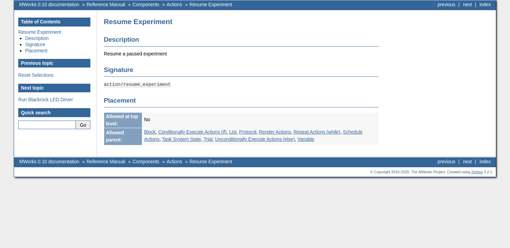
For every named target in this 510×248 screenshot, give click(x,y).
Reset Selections (36, 75)
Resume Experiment (210, 4)
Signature (35, 44)
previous (446, 4)
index (485, 4)
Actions (174, 4)
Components (145, 4)
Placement (36, 50)
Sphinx (477, 171)
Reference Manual (106, 4)
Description (37, 38)
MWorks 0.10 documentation (49, 4)
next (467, 4)
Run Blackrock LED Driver (45, 99)
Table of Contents (40, 21)
